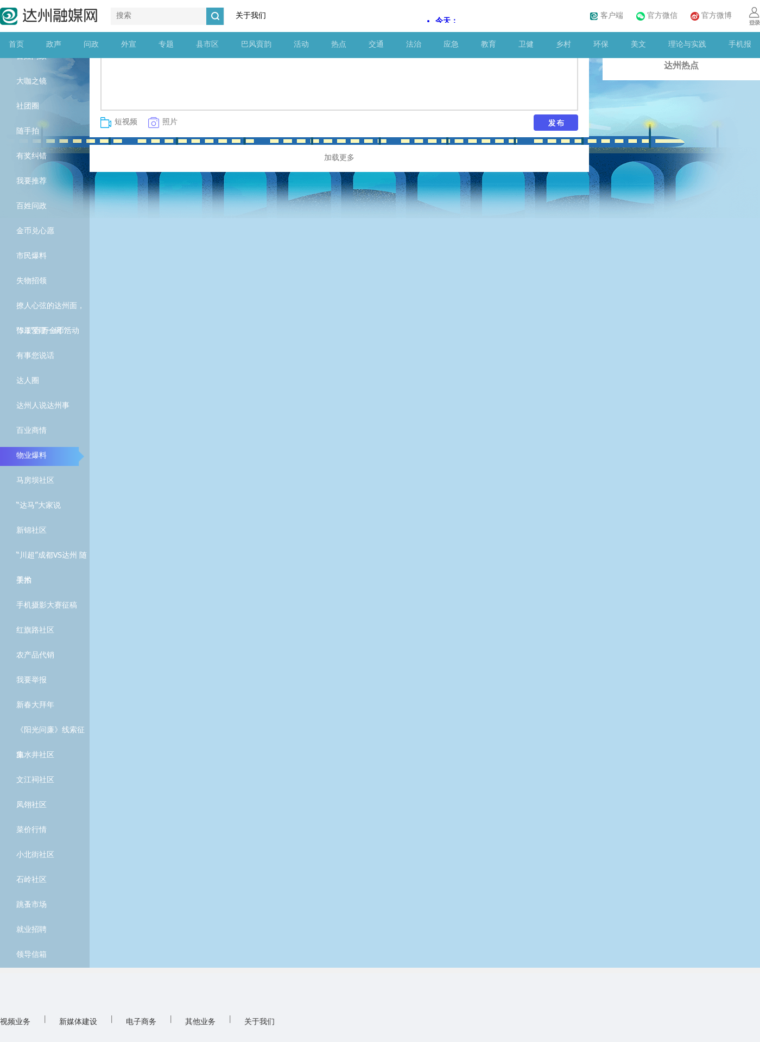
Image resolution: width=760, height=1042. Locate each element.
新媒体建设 (78, 1022)
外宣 (128, 44)
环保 (601, 44)
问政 (91, 44)
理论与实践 (687, 44)
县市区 (207, 44)
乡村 (563, 44)
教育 (488, 44)
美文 (638, 44)
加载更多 (339, 158)
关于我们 (251, 16)
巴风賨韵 (256, 44)
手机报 (740, 44)
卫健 (526, 44)
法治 (413, 44)
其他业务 (200, 1022)
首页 (16, 44)
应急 (451, 44)
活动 (301, 44)
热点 (338, 44)
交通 (376, 44)
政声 (53, 44)
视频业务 (15, 1022)
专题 (166, 44)
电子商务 (141, 1022)
